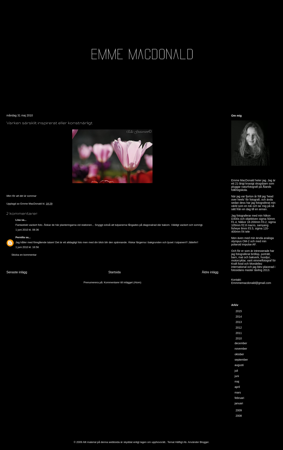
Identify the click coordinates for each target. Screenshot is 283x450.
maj (237, 381)
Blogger (204, 442)
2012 (239, 327)
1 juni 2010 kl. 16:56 (27, 247)
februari (240, 398)
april (238, 386)
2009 (239, 410)
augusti (239, 365)
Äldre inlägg (210, 272)
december (241, 343)
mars (238, 392)
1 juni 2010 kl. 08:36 (27, 229)
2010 (239, 338)
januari (239, 403)
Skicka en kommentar (24, 254)
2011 (239, 333)
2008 (239, 415)
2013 (239, 322)
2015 (239, 311)
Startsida (114, 272)
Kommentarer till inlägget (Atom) (122, 282)
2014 (239, 316)
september (242, 359)
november (241, 348)
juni (237, 376)
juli (237, 370)
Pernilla (20, 237)
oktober (240, 354)
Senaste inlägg (16, 272)
